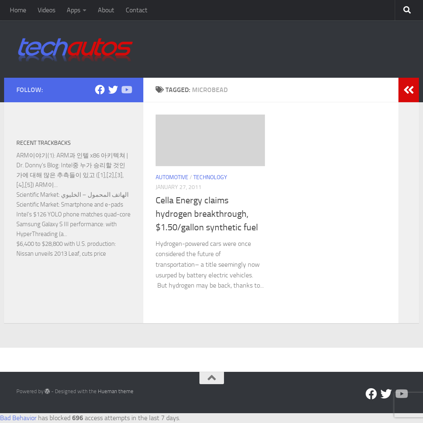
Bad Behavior (18, 418)
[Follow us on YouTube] (126, 89)
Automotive (172, 177)
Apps (73, 10)
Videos (46, 10)
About (106, 10)
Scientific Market (37, 194)
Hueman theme (115, 391)
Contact (136, 10)
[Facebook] (100, 89)
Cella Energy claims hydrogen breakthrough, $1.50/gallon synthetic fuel (207, 214)
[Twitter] (113, 89)
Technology (210, 177)
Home (18, 10)
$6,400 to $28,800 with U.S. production (65, 244)
